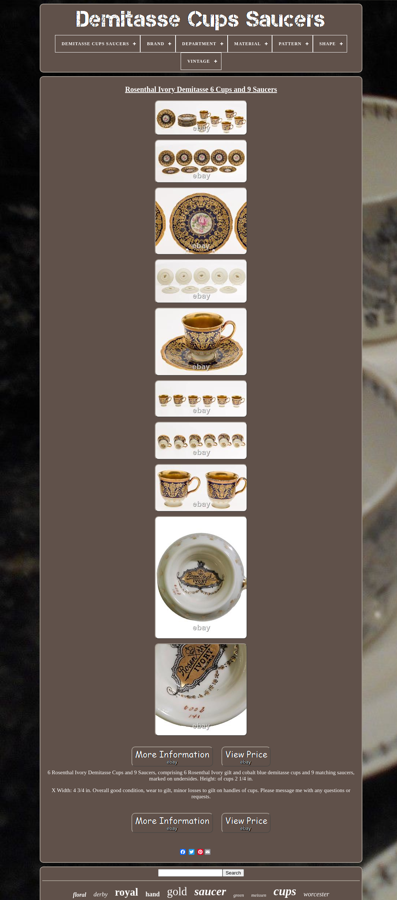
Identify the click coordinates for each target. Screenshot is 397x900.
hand (152, 894)
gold (177, 891)
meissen (258, 895)
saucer (210, 891)
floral (79, 895)
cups (285, 891)
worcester (316, 894)
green (238, 895)
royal (126, 892)
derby (101, 894)
